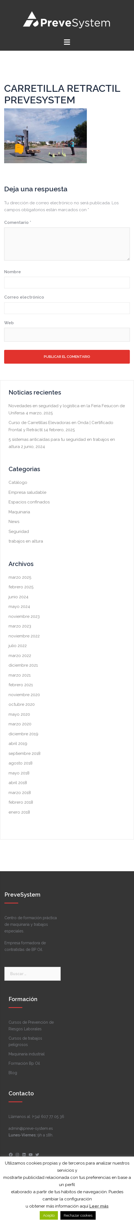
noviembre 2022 (24, 636)
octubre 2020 (22, 704)
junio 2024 (18, 596)
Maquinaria (19, 511)
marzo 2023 (20, 626)
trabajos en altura (26, 541)
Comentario (17, 222)
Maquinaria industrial (27, 1054)
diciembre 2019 (23, 733)
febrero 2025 (21, 586)
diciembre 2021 (23, 665)
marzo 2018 (20, 792)
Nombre (12, 271)
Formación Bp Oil (24, 1063)
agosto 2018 (21, 763)
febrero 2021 (21, 684)
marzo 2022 (20, 655)
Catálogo (18, 482)
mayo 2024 (19, 606)
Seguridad (19, 531)
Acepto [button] (49, 1215)
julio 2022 (18, 645)
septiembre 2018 (25, 753)
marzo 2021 (20, 675)
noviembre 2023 (24, 616)
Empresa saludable (27, 492)
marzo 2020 (20, 724)
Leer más (99, 1206)
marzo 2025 (20, 577)
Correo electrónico (24, 297)
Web (9, 322)
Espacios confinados (29, 502)
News (14, 521)
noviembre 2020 (24, 694)
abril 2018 (18, 782)
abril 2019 (18, 743)
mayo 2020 (19, 714)
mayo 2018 (19, 773)
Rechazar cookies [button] (78, 1215)
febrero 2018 (21, 802)
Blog (13, 1073)
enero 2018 (19, 812)
